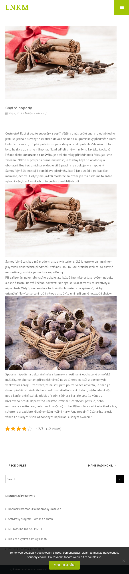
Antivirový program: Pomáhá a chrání (31, 519)
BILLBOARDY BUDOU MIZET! (25, 529)
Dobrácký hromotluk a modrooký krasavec (34, 509)
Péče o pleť (15, 465)
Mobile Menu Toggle (121, 7)
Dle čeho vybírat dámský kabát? (27, 539)
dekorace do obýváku (37, 155)
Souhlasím (64, 565)
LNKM (17, 7)
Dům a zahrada (36, 113)
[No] (123, 560)
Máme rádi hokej (102, 465)
